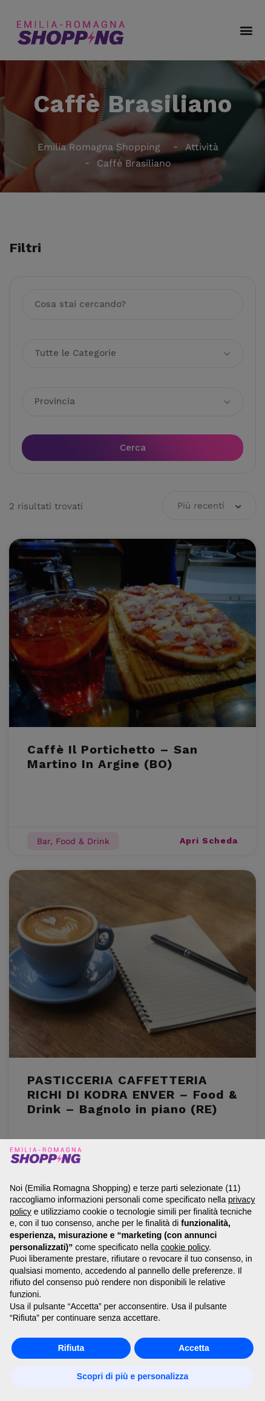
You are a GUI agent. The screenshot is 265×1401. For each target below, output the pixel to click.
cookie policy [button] (185, 1247)
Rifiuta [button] (71, 1348)
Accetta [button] (193, 1348)
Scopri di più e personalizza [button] (132, 1376)
